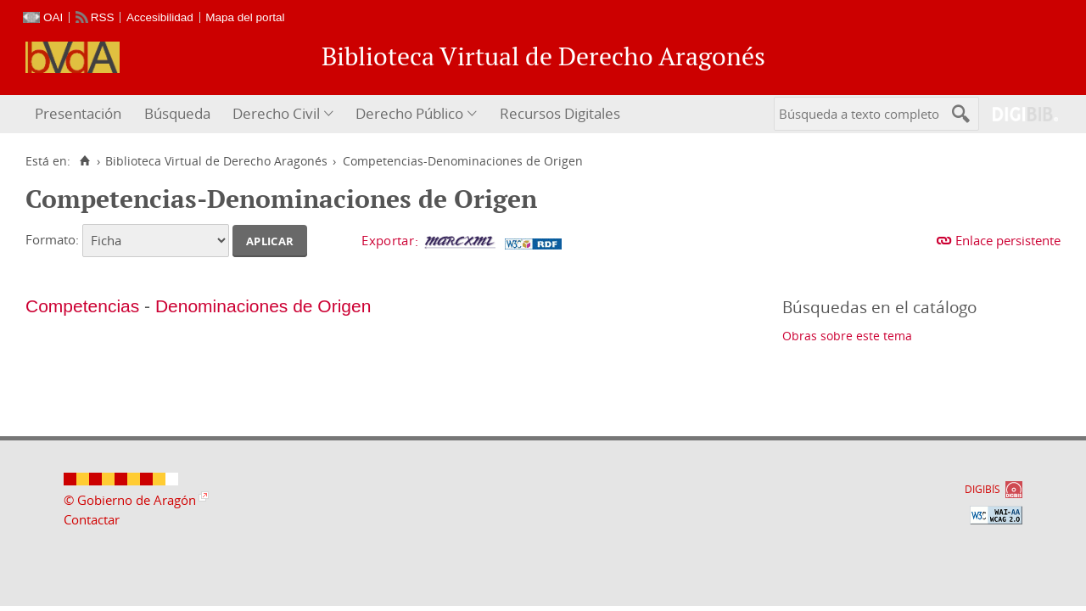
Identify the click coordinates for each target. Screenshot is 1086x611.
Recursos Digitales (560, 113)
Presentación (78, 113)
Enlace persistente (1008, 240)
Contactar (92, 519)
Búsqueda (177, 113)
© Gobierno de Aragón (130, 499)
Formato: (52, 239)
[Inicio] (84, 161)
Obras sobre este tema (847, 336)
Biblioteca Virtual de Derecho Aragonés (216, 161)
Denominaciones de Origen (263, 306)
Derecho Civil (276, 113)
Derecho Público (409, 113)
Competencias (82, 306)
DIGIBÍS (982, 489)
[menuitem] (80, 114)
